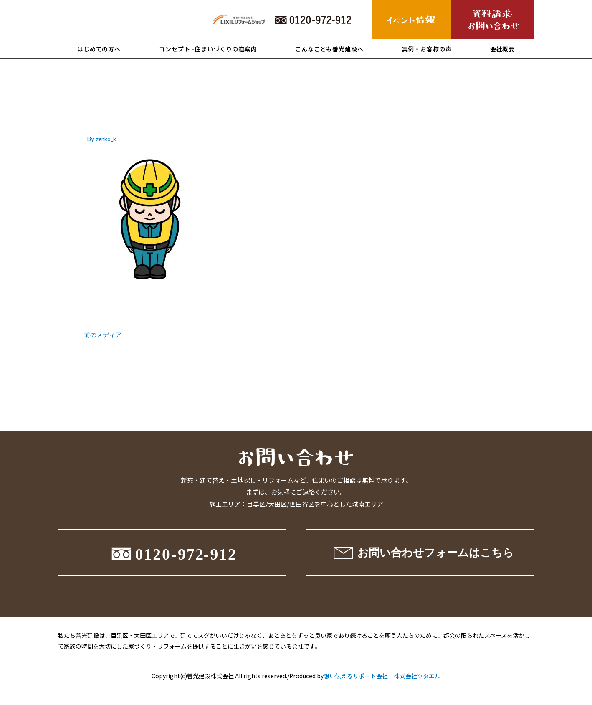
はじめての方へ (99, 49)
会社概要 (502, 49)
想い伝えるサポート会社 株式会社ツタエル (382, 677)
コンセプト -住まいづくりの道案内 (208, 49)
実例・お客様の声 (427, 49)
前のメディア (101, 336)
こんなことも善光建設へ (329, 49)
